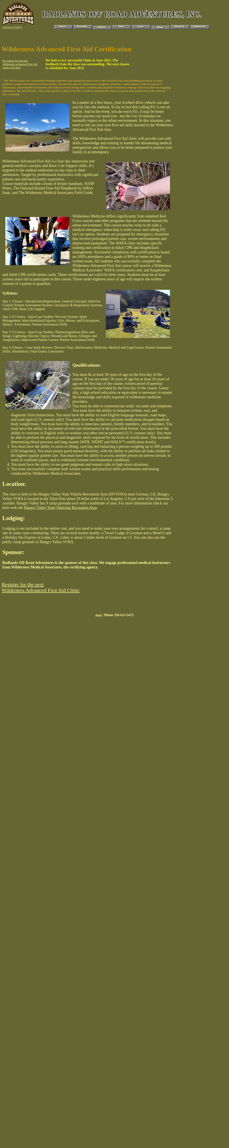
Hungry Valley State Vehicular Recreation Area (60, 508)
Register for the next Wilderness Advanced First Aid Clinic (41, 587)
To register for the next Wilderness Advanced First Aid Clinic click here (19, 64)
